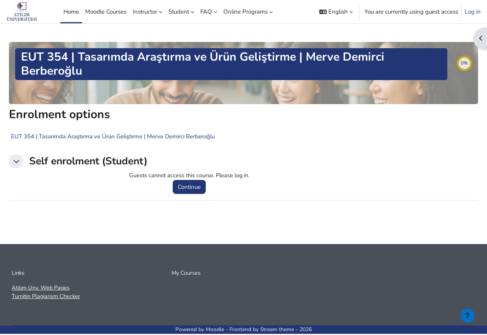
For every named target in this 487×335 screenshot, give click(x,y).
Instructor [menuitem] (145, 12)
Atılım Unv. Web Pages (42, 289)
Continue (190, 187)
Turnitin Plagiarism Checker (47, 297)
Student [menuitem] (178, 12)
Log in (473, 12)
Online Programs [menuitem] (245, 12)
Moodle (215, 331)
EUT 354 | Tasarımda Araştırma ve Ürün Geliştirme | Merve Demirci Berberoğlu (113, 136)
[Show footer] (468, 316)
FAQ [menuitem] (206, 12)
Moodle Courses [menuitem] (105, 12)
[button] (336, 11)
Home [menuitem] (71, 12)
